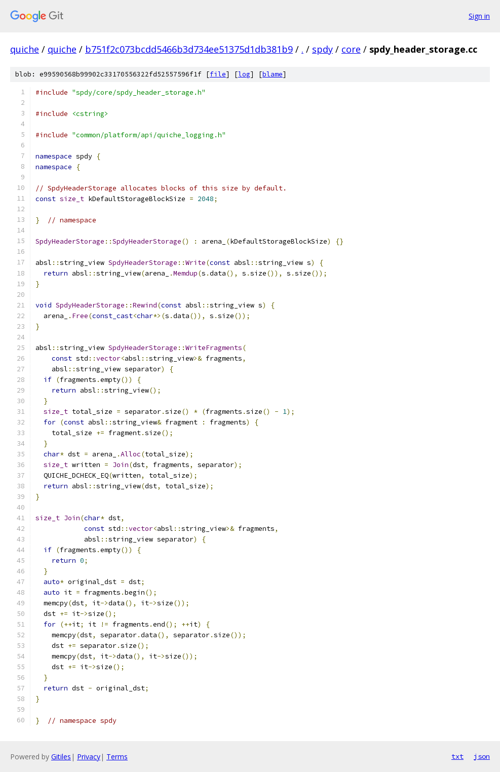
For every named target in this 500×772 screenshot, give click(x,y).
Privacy (88, 756)
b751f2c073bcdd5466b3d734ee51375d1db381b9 (189, 49)
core (351, 49)
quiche (24, 49)
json (482, 756)
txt (457, 756)
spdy (322, 49)
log (244, 74)
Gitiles (61, 756)
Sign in (479, 16)
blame (272, 74)
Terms (117, 756)
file (218, 74)
